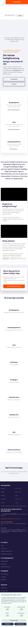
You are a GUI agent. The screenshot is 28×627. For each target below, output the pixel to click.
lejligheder (17, 70)
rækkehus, (5, 258)
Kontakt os (6, 277)
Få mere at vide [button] (14, 620)
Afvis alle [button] (7, 624)
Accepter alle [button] (20, 624)
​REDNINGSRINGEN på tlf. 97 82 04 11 (11, 519)
